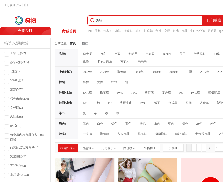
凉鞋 (118, 31)
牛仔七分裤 (197, 31)
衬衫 (138, 31)
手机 (98, 31)
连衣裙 (108, 31)
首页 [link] (73, 43)
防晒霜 (212, 31)
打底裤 (148, 31)
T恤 (89, 31)
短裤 (176, 31)
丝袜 (158, 31)
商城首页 (69, 31)
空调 (167, 31)
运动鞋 (128, 31)
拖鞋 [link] (85, 43)
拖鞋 (184, 31)
